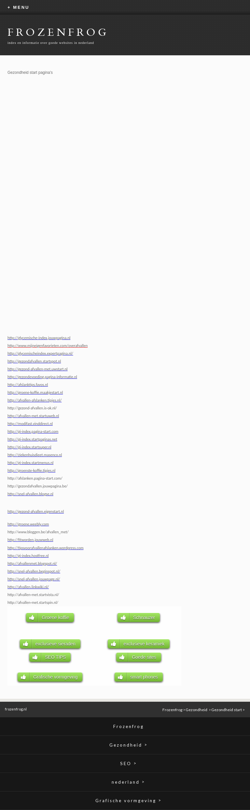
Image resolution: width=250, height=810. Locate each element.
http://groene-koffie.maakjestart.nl (35, 392)
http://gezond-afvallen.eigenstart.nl (35, 511)
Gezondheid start (226, 709)
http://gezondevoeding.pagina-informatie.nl (42, 377)
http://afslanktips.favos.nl (27, 384)
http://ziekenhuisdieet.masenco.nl (34, 455)
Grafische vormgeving (128, 800)
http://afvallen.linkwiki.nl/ (28, 587)
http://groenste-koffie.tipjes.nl (31, 470)
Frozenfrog (172, 709)
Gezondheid (197, 709)
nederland (128, 782)
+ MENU (18, 7)
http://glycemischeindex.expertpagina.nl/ (40, 353)
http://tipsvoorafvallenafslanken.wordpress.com (45, 548)
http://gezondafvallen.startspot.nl (34, 361)
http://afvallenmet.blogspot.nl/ (32, 563)
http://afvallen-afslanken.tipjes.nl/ (34, 400)
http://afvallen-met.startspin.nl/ (32, 602)
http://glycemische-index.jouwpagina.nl (38, 338)
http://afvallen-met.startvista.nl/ (33, 594)
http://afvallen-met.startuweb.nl (33, 416)
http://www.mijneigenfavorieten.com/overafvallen (47, 345)
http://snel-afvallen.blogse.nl (30, 494)
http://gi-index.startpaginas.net (32, 439)
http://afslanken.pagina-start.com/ (34, 478)
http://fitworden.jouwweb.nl (30, 540)
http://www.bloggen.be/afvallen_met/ (38, 532)
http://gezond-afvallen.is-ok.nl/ (32, 408)
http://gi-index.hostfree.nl (28, 555)
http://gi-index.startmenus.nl (30, 462)
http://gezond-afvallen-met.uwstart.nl (37, 369)
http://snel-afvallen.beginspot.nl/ (33, 571)
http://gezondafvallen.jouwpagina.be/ (37, 486)
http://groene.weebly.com (28, 524)
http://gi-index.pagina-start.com (32, 431)
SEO (128, 763)
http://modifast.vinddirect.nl (30, 423)
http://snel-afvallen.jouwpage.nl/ (33, 579)
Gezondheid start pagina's (30, 72)
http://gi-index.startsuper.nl (29, 447)
